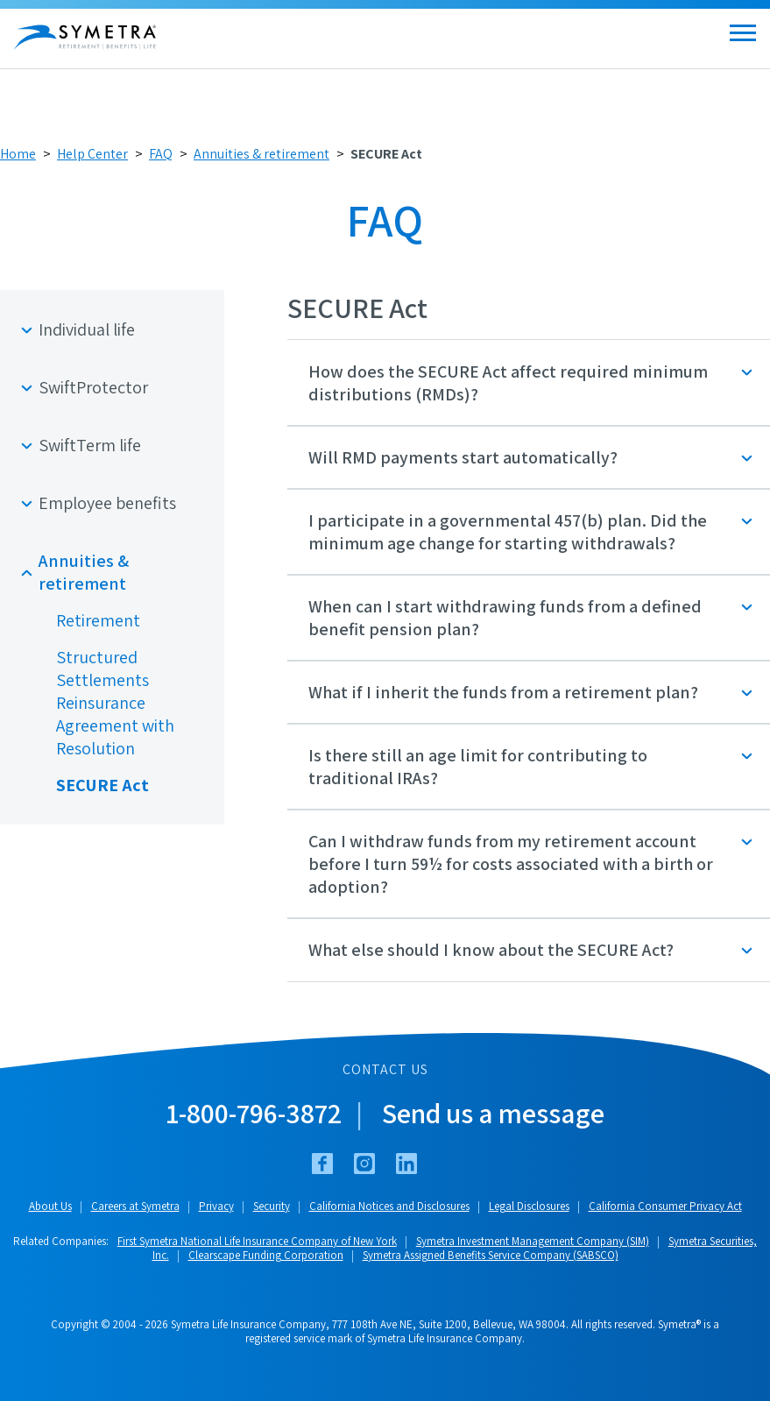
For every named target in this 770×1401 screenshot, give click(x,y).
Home (18, 154)
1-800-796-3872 (254, 1112)
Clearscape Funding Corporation (265, 1255)
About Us (50, 1206)
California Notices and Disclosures (389, 1206)
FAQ (161, 154)
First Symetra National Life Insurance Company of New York (257, 1241)
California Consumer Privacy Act (665, 1206)
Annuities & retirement (261, 154)
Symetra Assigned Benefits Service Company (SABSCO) (490, 1255)
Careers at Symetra (135, 1206)
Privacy (216, 1206)
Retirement (98, 620)
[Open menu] (743, 32)
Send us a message (493, 1112)
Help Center (92, 154)
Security (271, 1206)
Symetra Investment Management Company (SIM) (532, 1241)
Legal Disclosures (529, 1206)
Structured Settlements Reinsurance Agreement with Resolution (115, 703)
